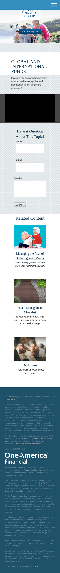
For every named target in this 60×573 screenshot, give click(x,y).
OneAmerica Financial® (33, 470)
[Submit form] (20, 204)
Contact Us (41, 24)
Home (28, 24)
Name (19, 141)
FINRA (39, 483)
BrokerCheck (10, 399)
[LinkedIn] (11, 26)
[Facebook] (17, 26)
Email (19, 160)
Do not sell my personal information (27, 444)
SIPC (45, 483)
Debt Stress (30, 365)
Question (18, 178)
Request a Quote (30, 31)
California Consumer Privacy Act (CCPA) (36, 438)
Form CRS (33, 566)
